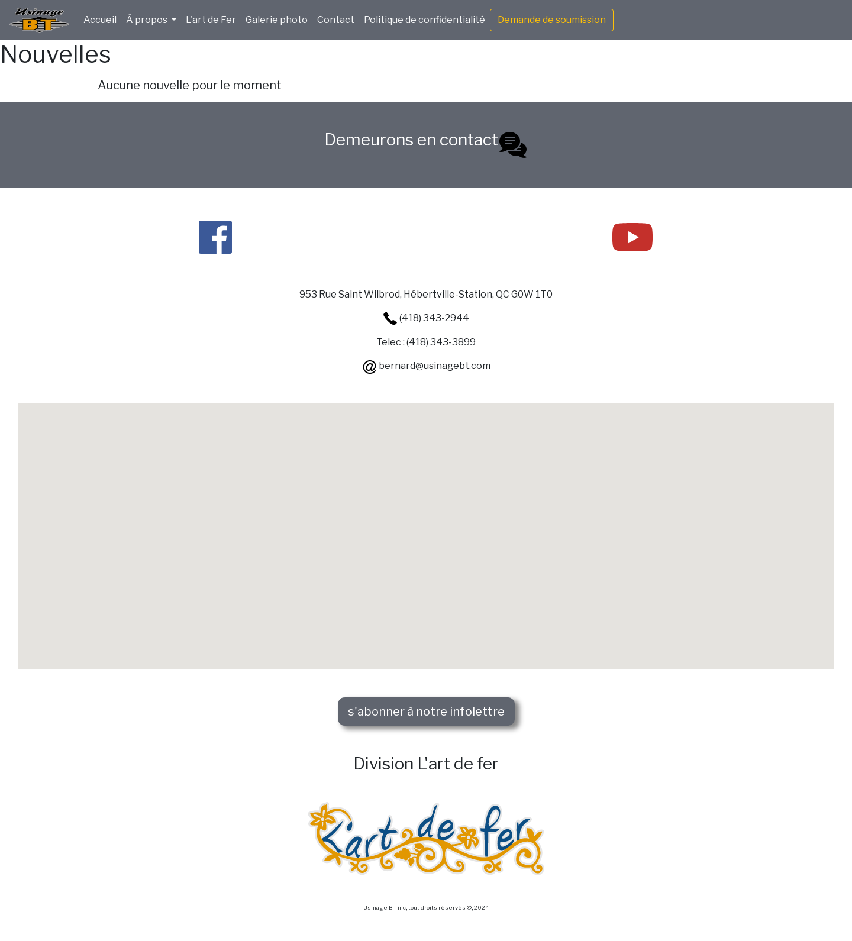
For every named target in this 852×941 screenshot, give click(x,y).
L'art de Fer (211, 19)
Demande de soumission (552, 19)
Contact (335, 19)
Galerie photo (277, 19)
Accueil (100, 19)
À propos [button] (147, 19)
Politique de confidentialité (424, 19)
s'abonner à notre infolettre (426, 711)
